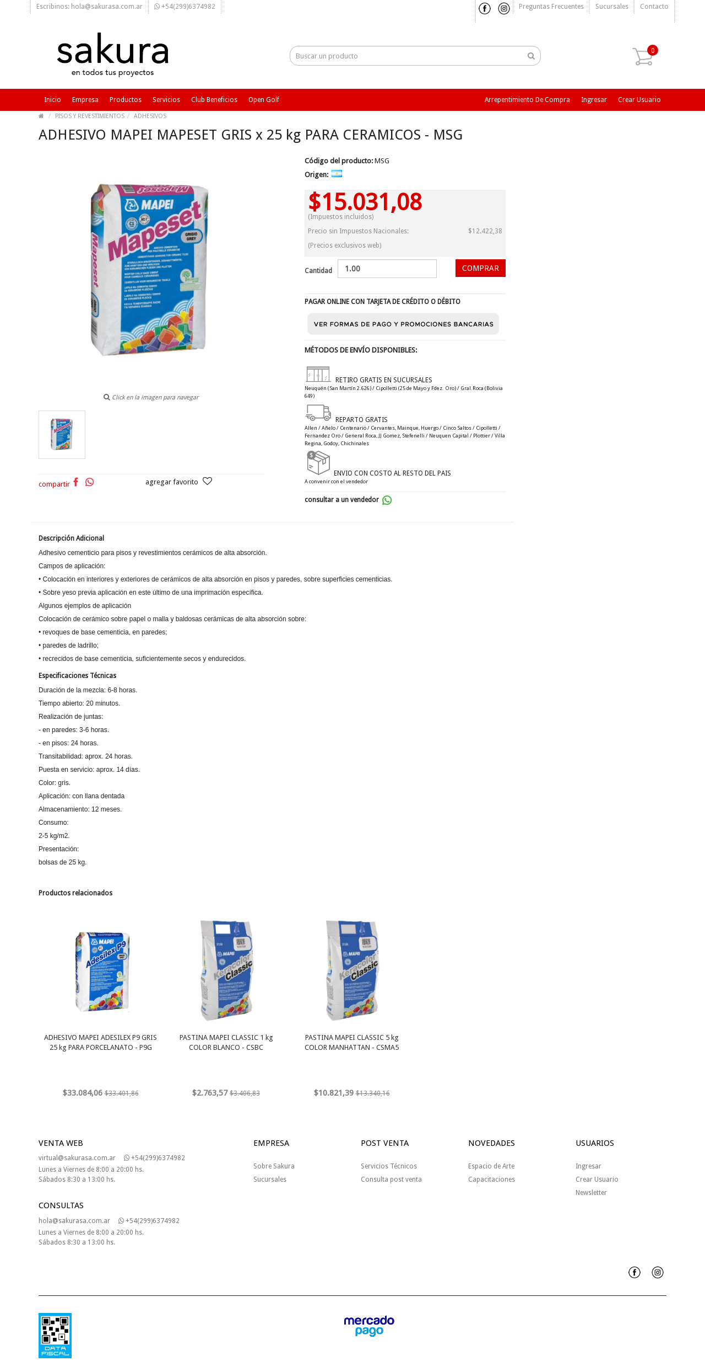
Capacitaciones (491, 1179)
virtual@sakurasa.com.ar (77, 1158)
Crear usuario (639, 100)
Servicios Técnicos (389, 1166)
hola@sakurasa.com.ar (74, 1221)
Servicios (166, 100)
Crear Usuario (597, 1179)
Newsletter (591, 1193)
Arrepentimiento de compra (527, 100)
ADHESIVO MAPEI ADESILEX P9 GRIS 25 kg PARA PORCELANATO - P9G (100, 1042)
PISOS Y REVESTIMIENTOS (89, 116)
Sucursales (611, 6)
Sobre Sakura (274, 1166)
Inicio (52, 100)
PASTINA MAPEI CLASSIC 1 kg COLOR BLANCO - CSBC (226, 1042)
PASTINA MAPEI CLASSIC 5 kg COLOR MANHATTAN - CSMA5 (352, 1042)
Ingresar (594, 100)
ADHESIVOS (150, 116)
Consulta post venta (391, 1179)
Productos (126, 100)
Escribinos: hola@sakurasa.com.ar (89, 6)
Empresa (85, 100)
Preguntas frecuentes (551, 6)
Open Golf (263, 100)
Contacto (654, 6)
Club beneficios (214, 100)
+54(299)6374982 (184, 6)
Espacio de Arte (491, 1166)
